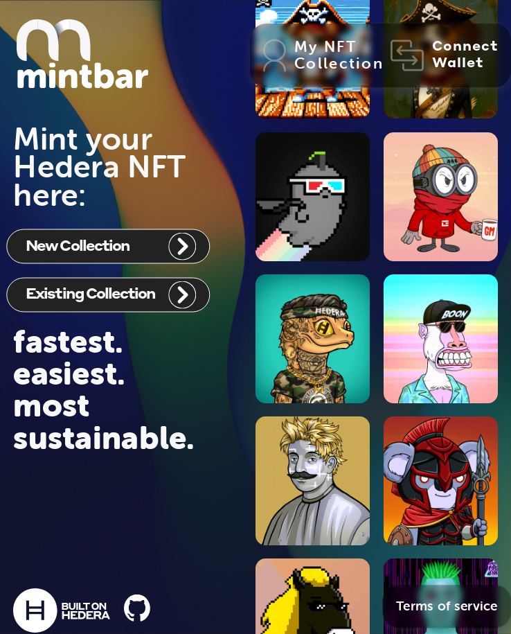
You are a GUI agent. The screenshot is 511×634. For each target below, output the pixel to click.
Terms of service (447, 606)
